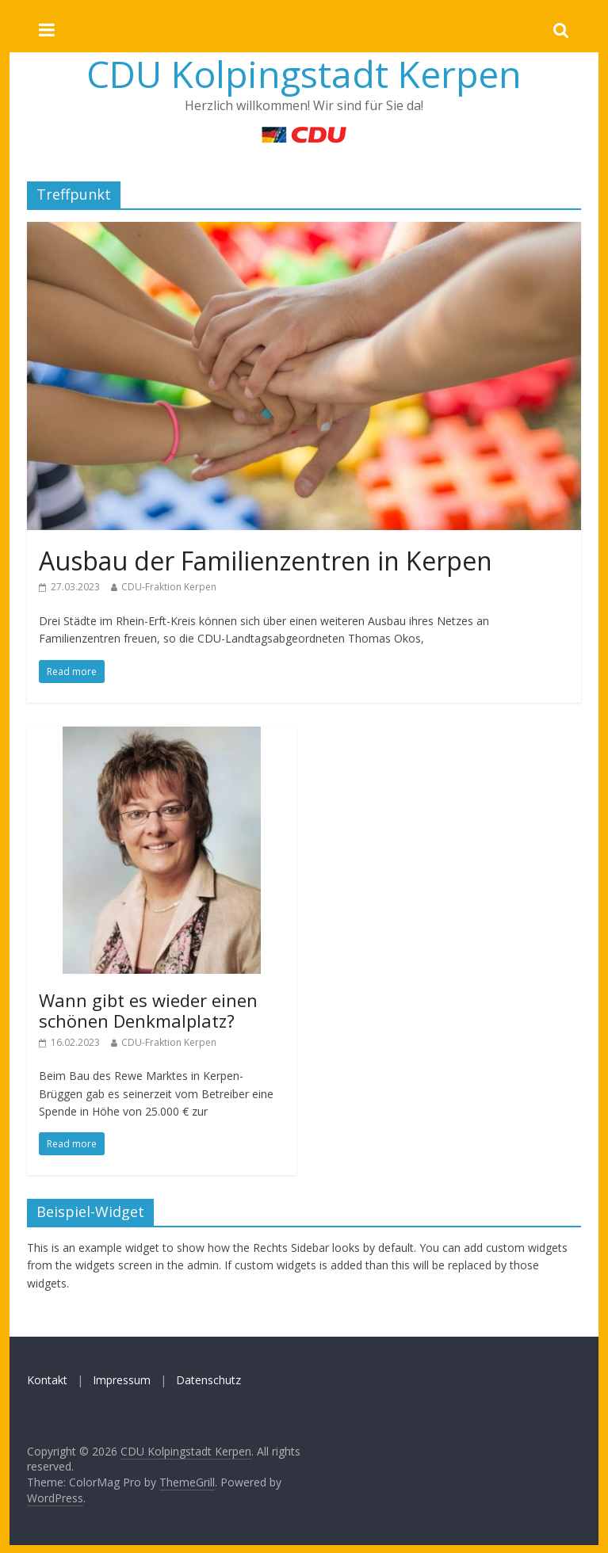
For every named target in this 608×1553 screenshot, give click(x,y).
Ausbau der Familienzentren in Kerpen (265, 561)
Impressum (122, 1379)
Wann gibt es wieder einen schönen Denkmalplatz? (148, 1010)
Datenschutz (208, 1379)
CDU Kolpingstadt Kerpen (304, 73)
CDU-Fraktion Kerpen (168, 586)
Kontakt (47, 1379)
